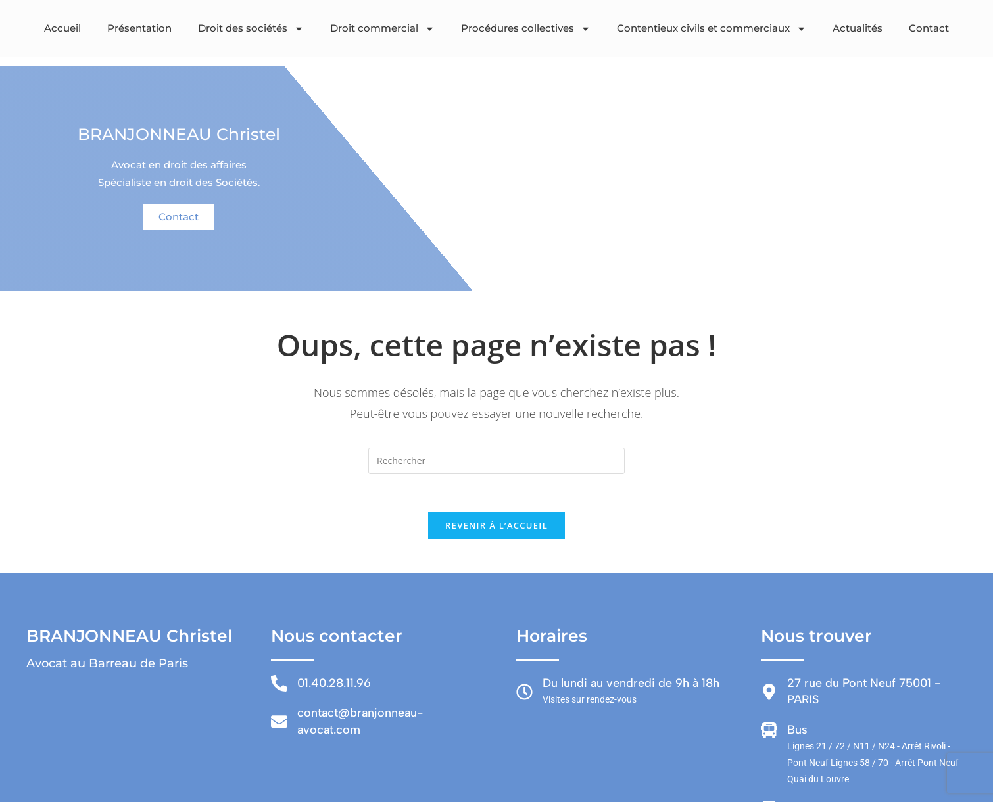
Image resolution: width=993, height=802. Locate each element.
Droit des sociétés (251, 28)
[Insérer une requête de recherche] (496, 461)
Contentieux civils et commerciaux (711, 28)
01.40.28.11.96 (334, 685)
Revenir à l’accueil (496, 527)
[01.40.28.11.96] (279, 685)
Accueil (62, 28)
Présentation (139, 28)
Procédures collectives (526, 28)
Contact (929, 28)
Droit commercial (382, 28)
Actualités (858, 28)
